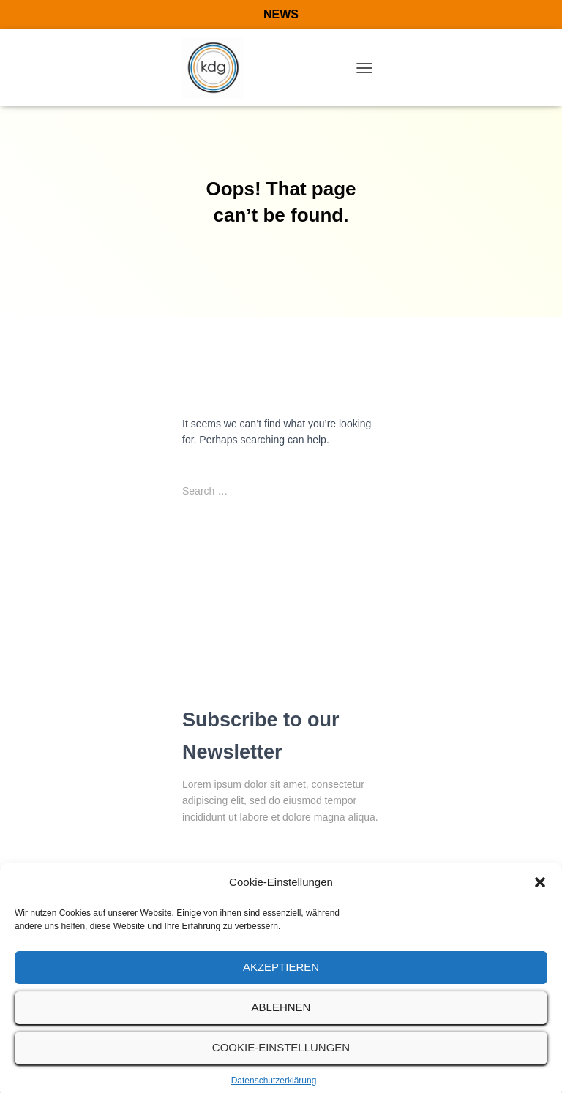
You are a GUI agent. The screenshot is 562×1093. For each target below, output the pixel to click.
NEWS (281, 14)
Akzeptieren (281, 976)
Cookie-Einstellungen (281, 1057)
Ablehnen (281, 1016)
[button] (540, 892)
